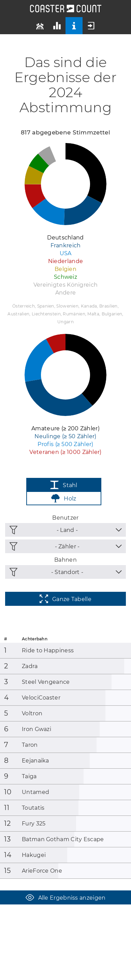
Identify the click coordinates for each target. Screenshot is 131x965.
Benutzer (65, 517)
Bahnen (65, 560)
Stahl (63, 485)
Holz (63, 498)
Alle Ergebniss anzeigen (66, 897)
